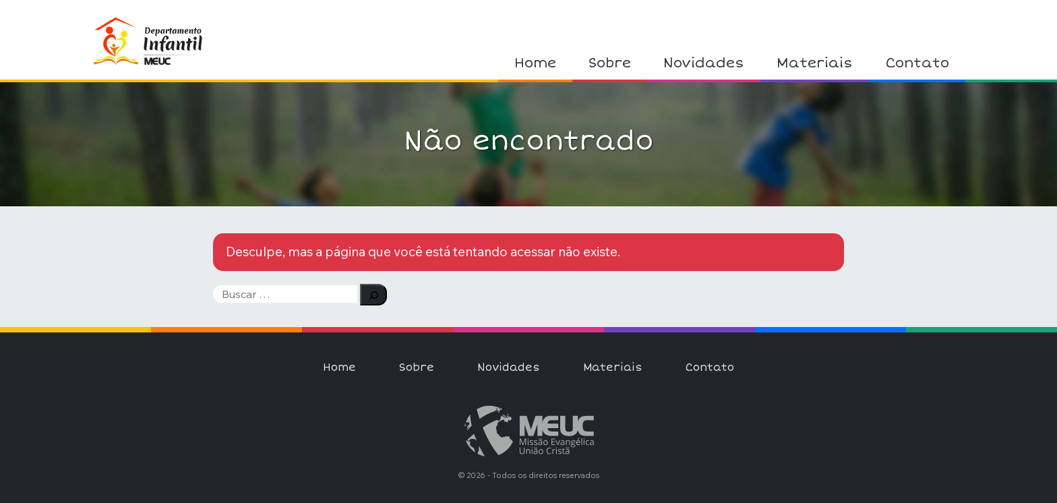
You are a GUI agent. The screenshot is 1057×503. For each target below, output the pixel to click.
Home (535, 63)
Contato (917, 63)
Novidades (703, 63)
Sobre (609, 63)
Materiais (815, 63)
